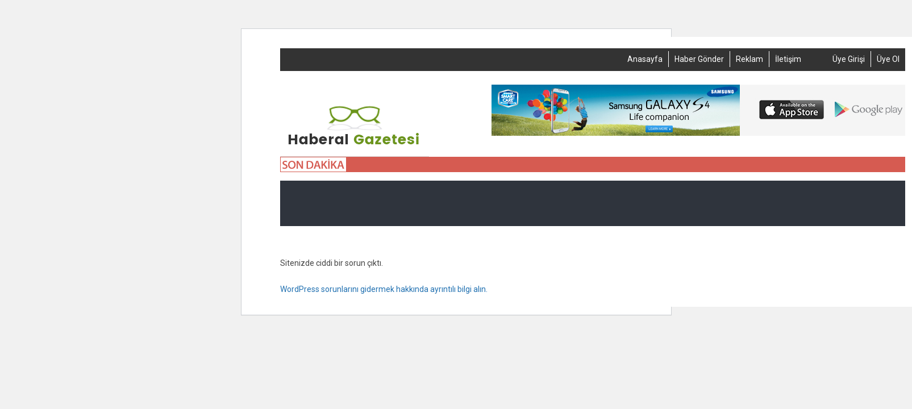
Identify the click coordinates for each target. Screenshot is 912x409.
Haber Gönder (699, 59)
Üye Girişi (848, 59)
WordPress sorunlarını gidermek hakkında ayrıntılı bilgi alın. (384, 289)
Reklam (749, 59)
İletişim (788, 59)
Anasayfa (645, 59)
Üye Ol (888, 59)
